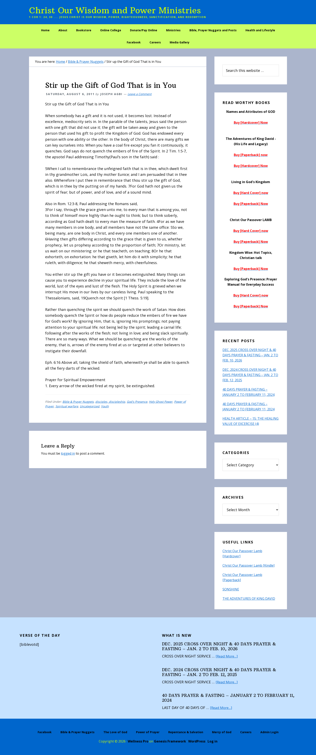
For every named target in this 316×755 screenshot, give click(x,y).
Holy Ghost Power (161, 402)
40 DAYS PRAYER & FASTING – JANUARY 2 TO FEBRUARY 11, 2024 (228, 698)
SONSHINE (230, 589)
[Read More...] (227, 656)
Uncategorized (89, 406)
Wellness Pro (138, 741)
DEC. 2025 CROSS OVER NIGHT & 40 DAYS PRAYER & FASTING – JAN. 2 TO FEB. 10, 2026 (250, 355)
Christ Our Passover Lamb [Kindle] (248, 565)
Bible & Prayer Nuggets (78, 402)
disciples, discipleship (110, 402)
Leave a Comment (140, 94)
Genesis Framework (170, 741)
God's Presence (137, 402)
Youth (105, 406)
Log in (212, 741)
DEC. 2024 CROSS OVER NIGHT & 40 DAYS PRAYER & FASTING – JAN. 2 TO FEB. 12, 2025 (250, 374)
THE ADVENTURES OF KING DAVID (248, 598)
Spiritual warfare (66, 406)
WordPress (196, 741)
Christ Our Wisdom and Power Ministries (115, 10)
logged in (68, 453)
